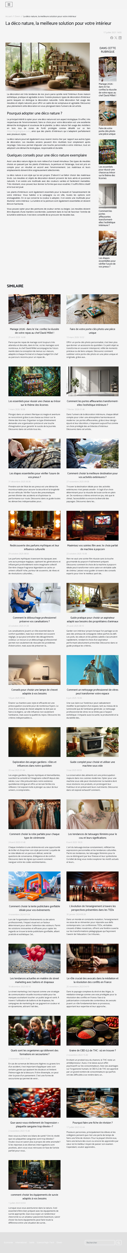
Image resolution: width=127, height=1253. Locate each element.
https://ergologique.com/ (18, 131)
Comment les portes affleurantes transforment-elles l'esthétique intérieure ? (107, 218)
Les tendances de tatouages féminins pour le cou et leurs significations (92, 836)
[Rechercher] (100, 1242)
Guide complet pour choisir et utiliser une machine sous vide (92, 764)
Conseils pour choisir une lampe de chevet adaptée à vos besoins (34, 692)
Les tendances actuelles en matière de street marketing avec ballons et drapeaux (34, 980)
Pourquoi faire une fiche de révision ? (93, 1123)
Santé (31, 1242)
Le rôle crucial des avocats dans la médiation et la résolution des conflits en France (92, 980)
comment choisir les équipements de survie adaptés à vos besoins (34, 1197)
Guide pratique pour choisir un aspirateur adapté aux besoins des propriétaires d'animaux (92, 620)
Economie (8, 1242)
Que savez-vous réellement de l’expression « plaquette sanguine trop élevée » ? (34, 1125)
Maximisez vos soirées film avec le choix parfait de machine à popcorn (92, 547)
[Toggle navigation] (8, 4)
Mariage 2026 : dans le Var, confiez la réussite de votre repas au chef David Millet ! (108, 89)
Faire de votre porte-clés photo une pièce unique (107, 131)
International (21, 1242)
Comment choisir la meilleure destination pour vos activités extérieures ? (92, 475)
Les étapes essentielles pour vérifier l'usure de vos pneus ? (107, 262)
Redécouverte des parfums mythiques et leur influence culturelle (34, 547)
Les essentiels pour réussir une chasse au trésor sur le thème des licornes (107, 172)
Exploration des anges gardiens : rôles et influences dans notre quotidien (34, 764)
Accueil (8, 16)
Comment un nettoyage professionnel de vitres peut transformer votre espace (92, 692)
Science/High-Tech (45, 1242)
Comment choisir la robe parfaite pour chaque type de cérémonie (34, 836)
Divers (17, 16)
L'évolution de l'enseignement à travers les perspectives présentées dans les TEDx (92, 908)
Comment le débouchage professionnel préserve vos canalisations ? (34, 620)
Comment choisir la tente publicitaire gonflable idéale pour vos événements (34, 908)
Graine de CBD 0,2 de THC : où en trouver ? (92, 1051)
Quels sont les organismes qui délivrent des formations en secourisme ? (34, 1052)
